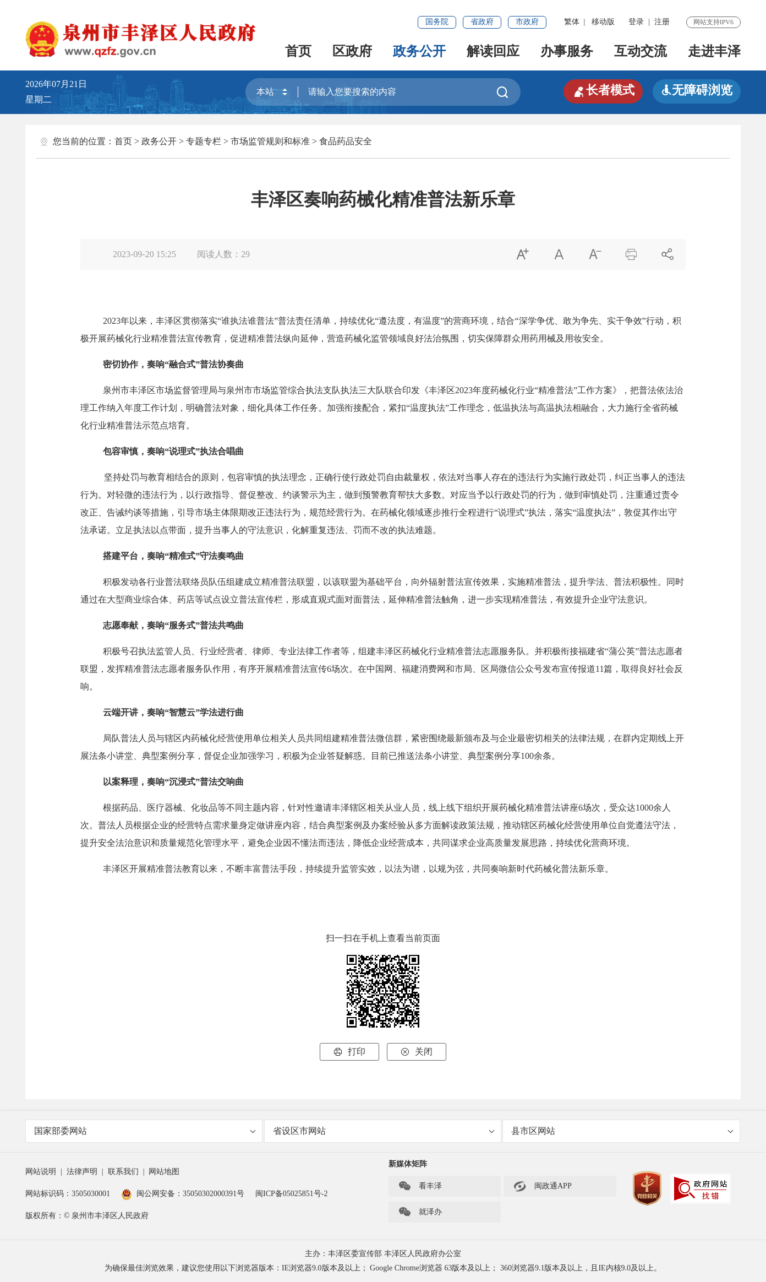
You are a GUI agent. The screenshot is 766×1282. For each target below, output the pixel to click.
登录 (636, 22)
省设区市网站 (384, 1131)
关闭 (417, 1051)
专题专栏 (203, 141)
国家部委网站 (145, 1131)
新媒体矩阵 (408, 1164)
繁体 (571, 22)
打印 (349, 1051)
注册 (662, 22)
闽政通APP (542, 1186)
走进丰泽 (714, 51)
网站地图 (164, 1171)
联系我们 (123, 1171)
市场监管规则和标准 (270, 141)
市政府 (527, 22)
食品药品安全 (345, 141)
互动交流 (640, 51)
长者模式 (603, 90)
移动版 (603, 22)
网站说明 (40, 1171)
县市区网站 (622, 1131)
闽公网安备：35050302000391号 (182, 1193)
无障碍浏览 (696, 90)
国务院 (436, 22)
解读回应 (493, 51)
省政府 (482, 22)
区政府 (352, 51)
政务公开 (419, 51)
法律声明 (82, 1171)
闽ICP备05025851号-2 (291, 1193)
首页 (298, 51)
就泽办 (420, 1212)
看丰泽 (420, 1186)
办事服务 (566, 51)
